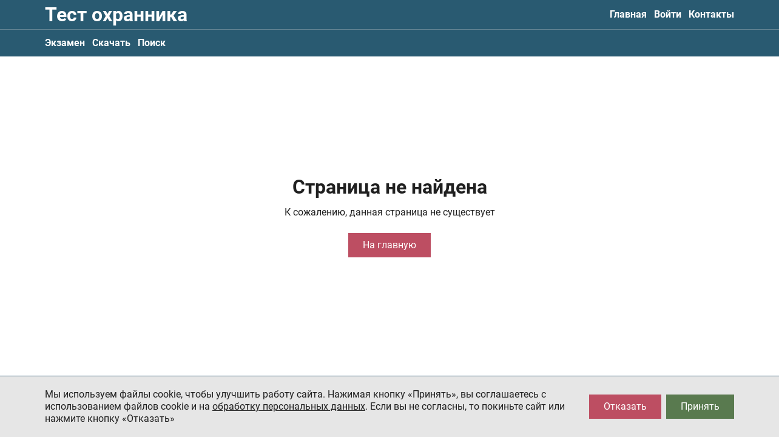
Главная (628, 14)
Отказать (625, 406)
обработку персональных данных (288, 406)
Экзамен (65, 43)
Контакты (711, 14)
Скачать (111, 43)
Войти (667, 14)
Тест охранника (116, 14)
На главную (389, 245)
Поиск (152, 43)
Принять (700, 406)
